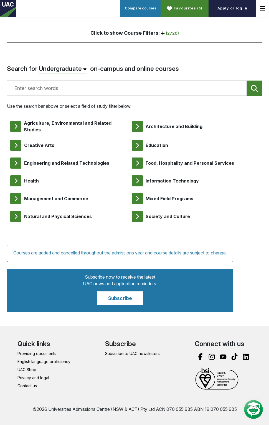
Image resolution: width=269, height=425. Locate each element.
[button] (185, 8)
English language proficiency (43, 361)
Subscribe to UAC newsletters (132, 353)
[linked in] (245, 356)
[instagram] (211, 356)
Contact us (27, 385)
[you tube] (223, 356)
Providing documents (36, 353)
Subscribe (120, 298)
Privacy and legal (33, 377)
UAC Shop (26, 369)
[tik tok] (234, 356)
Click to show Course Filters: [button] (134, 33)
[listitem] (67, 126)
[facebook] (200, 356)
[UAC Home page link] (8, 8)
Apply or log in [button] (232, 8)
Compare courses (140, 8)
